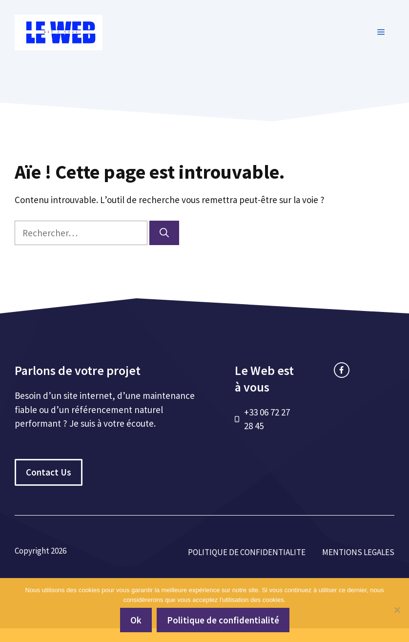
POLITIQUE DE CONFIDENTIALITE (247, 552)
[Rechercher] (164, 233)
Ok (136, 620)
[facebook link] (341, 369)
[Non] (397, 610)
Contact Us (48, 472)
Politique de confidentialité (223, 620)
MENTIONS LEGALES (358, 552)
